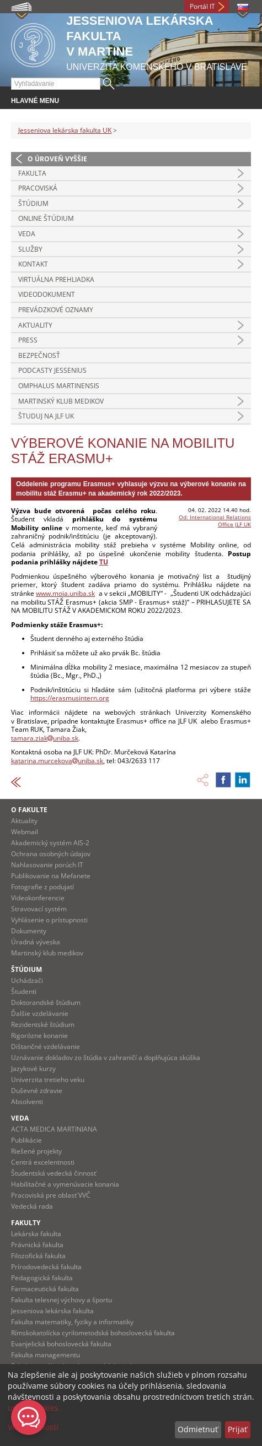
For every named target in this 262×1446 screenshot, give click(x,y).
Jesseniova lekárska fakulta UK (64, 130)
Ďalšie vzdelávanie (39, 1013)
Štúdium (33, 203)
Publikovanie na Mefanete (50, 875)
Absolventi (27, 1101)
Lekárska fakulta (36, 1233)
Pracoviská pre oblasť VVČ (50, 1195)
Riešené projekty (36, 1151)
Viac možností (33, 1427)
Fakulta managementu (45, 1355)
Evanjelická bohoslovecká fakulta (61, 1344)
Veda (26, 233)
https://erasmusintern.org (69, 698)
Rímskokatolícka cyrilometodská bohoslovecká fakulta (93, 1333)
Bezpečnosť (39, 355)
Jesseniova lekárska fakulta (52, 1310)
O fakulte (29, 809)
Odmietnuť (198, 1429)
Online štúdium (46, 218)
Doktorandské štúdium (46, 1002)
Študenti (23, 991)
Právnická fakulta (37, 1244)
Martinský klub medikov (61, 401)
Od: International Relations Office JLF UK (215, 520)
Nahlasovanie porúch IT (47, 864)
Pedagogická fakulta (42, 1277)
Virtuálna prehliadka (56, 279)
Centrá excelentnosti (42, 1162)
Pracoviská (37, 188)
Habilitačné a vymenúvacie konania (65, 1184)
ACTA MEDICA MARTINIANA (54, 1129)
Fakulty (25, 1222)
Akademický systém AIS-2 (50, 842)
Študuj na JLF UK (46, 416)
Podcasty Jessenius (52, 370)
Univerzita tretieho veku (47, 1079)
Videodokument (46, 294)
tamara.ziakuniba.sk (44, 738)
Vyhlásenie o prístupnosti (49, 920)
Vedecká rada (32, 1206)
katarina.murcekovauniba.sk (57, 760)
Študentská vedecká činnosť (53, 1173)
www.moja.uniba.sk (65, 593)
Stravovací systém (39, 909)
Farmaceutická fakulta (45, 1288)
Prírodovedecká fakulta (46, 1266)
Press (28, 340)
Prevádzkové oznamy (55, 309)
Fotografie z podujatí (42, 886)
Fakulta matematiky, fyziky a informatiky (72, 1322)
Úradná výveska (35, 942)
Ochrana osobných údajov (50, 853)
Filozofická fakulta (38, 1255)
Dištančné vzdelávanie (45, 1046)
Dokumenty (28, 931)
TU (103, 562)
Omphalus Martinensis (58, 385)
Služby (30, 249)
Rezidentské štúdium (42, 1024)
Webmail (24, 831)
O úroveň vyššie (57, 159)
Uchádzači (27, 980)
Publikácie (26, 1140)
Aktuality (35, 325)
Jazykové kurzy (33, 1068)
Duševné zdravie (36, 1090)
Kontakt (33, 264)
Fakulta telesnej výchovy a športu (61, 1299)
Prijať (237, 1429)
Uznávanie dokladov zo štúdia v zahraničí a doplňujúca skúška (105, 1057)
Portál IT (202, 6)
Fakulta (32, 173)
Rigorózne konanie (39, 1035)
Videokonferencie (38, 898)
